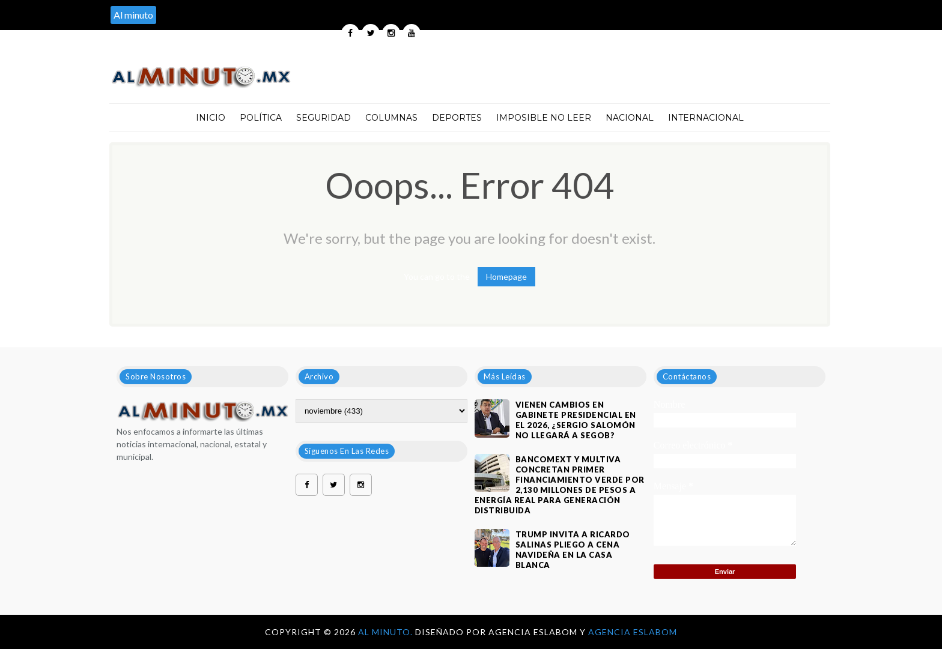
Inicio (210, 117)
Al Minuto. (386, 632)
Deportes (457, 117)
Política (261, 117)
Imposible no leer (543, 117)
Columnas (391, 117)
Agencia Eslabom (632, 632)
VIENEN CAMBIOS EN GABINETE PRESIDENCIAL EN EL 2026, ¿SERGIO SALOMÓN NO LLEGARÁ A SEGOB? (575, 420)
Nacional (630, 117)
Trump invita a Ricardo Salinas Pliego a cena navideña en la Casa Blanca (572, 550)
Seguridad (323, 117)
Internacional (706, 117)
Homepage (506, 276)
